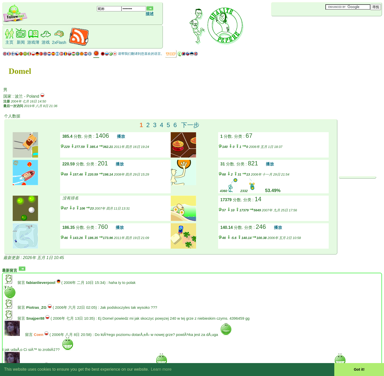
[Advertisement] (301, 24)
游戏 (46, 42)
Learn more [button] (161, 369)
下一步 (190, 125)
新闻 (21, 42)
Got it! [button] (359, 369)
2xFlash (59, 42)
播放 (121, 136)
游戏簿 (33, 42)
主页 (9, 42)
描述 (150, 14)
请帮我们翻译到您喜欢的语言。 (141, 54)
